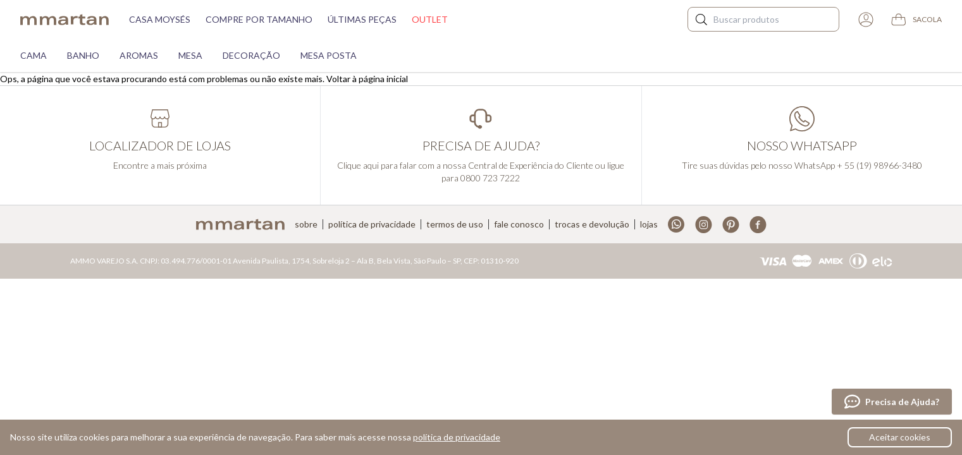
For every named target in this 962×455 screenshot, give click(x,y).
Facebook (758, 224)
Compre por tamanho (259, 19)
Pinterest (730, 224)
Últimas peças (362, 19)
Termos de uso (454, 224)
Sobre (306, 224)
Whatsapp (676, 224)
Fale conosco (519, 224)
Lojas (649, 224)
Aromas (139, 55)
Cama (33, 55)
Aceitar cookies (899, 437)
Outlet (430, 19)
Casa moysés (159, 19)
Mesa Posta (328, 55)
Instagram (703, 224)
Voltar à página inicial (367, 78)
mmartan (64, 19)
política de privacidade (456, 437)
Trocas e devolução (592, 224)
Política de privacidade (372, 224)
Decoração (251, 55)
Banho (83, 55)
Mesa (190, 55)
